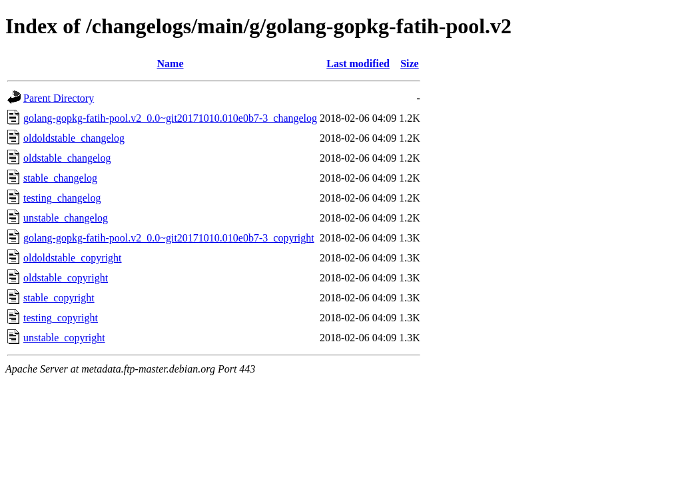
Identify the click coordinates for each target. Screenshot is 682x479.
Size (409, 63)
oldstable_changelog (67, 158)
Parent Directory (58, 98)
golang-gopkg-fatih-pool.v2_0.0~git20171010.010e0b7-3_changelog (170, 118)
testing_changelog (62, 198)
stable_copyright (59, 297)
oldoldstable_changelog (74, 138)
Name (170, 63)
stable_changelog (60, 178)
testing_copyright (60, 317)
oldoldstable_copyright (72, 257)
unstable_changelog (65, 218)
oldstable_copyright (65, 277)
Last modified (358, 63)
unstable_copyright (64, 337)
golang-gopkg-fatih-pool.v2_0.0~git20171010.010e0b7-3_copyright (168, 237)
